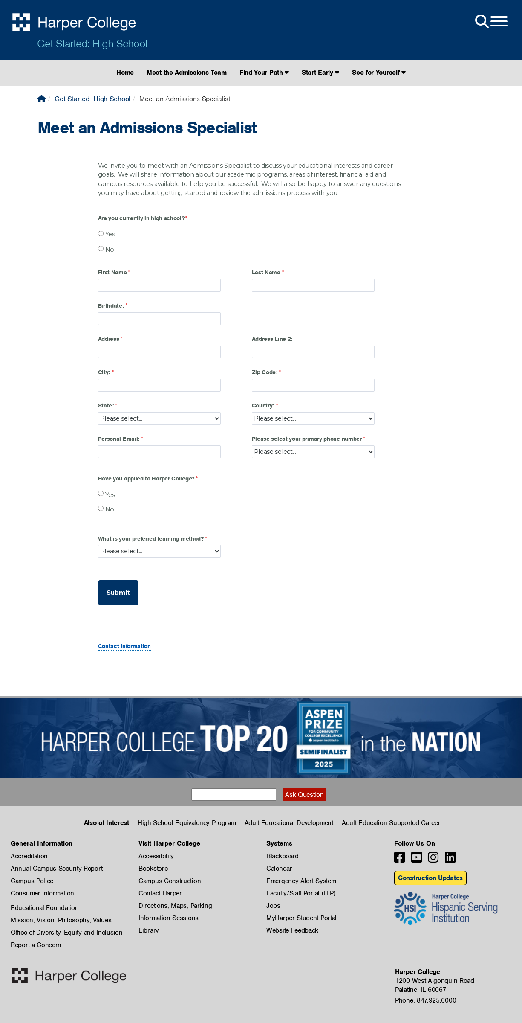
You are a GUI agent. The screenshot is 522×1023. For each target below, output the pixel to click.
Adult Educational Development (289, 823)
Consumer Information (42, 893)
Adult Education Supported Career (391, 823)
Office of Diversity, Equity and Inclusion (67, 932)
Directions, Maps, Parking (175, 905)
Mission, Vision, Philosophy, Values (61, 920)
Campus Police (32, 881)
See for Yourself (379, 72)
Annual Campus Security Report (56, 868)
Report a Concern (36, 945)
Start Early (320, 72)
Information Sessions (168, 918)
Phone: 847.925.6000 (425, 1000)
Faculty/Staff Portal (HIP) (300, 893)
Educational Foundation (44, 908)
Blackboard (282, 856)
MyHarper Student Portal (301, 918)
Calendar (279, 868)
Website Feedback (292, 930)
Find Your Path (264, 72)
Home (125, 72)
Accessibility (156, 856)
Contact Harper (160, 893)
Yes (110, 234)
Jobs (273, 905)
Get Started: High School (92, 43)
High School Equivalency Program (187, 823)
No (109, 249)
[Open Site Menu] (490, 22)
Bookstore (152, 868)
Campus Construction (169, 881)
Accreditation (29, 856)
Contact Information (124, 646)
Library (148, 930)
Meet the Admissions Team (187, 72)
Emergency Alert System (301, 881)
